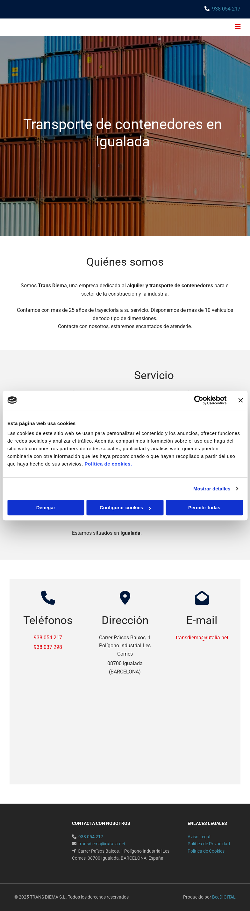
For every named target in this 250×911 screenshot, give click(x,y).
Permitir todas (204, 507)
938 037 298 (48, 647)
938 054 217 (226, 9)
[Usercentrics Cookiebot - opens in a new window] (198, 400)
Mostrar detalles (212, 488)
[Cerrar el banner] (240, 400)
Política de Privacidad (209, 843)
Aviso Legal (199, 836)
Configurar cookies (125, 507)
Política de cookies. (108, 464)
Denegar (45, 507)
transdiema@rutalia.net (202, 638)
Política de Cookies (206, 851)
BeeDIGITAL (224, 897)
